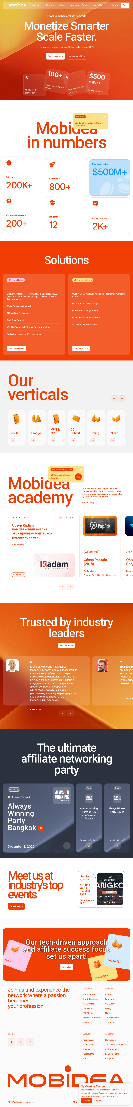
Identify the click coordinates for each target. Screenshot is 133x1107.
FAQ (85, 1058)
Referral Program (91, 1017)
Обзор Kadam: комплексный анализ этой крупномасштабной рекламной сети (32, 531)
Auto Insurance (112, 1017)
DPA (75, 1102)
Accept (86, 1100)
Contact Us (88, 1054)
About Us (99, 5)
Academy (75, 5)
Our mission (88, 1040)
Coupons (109, 1058)
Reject (98, 1100)
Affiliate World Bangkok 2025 (85, 889)
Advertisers (51, 5)
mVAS (108, 994)
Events (86, 5)
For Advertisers (90, 999)
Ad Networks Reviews (115, 1044)
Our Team (88, 1044)
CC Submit (110, 1003)
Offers (63, 5)
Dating (108, 1008)
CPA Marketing (112, 1049)
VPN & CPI (110, 1022)
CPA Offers (88, 1003)
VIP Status (88, 1013)
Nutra (107, 1013)
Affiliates (37, 5)
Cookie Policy (112, 1096)
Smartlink (87, 1008)
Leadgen (109, 999)
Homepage (110, 1040)
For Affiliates (89, 994)
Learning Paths (112, 1054)
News (86, 1022)
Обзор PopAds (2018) (95, 562)
